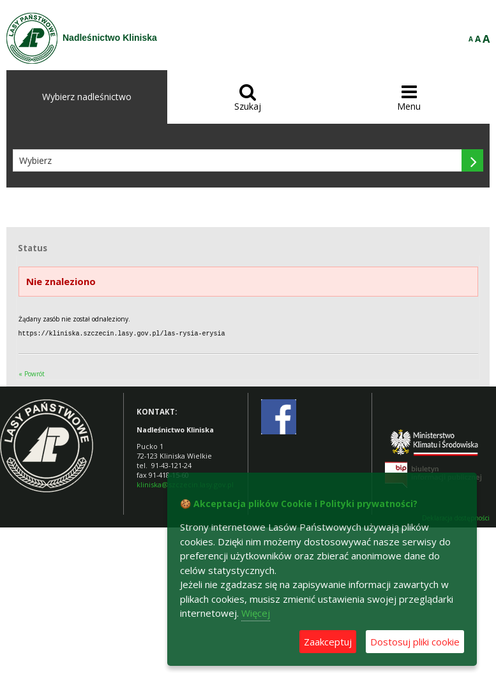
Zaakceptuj (328, 641)
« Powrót (32, 373)
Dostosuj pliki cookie (415, 641)
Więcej (255, 613)
